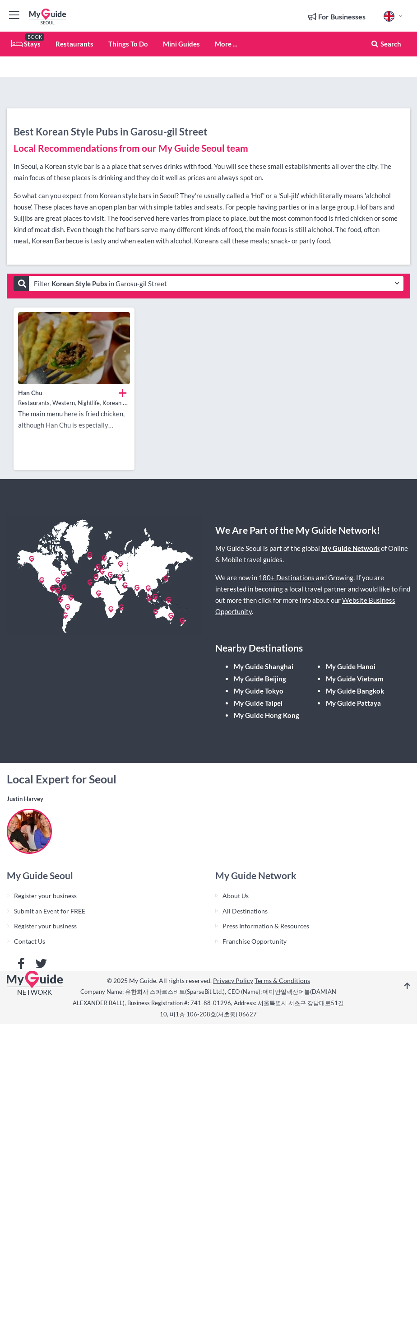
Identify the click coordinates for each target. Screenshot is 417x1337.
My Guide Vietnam (355, 679)
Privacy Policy (233, 980)
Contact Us (29, 941)
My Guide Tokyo (258, 691)
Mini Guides (181, 44)
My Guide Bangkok (355, 691)
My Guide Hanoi (350, 666)
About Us (235, 895)
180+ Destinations (287, 577)
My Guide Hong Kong (266, 715)
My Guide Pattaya (353, 703)
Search (386, 44)
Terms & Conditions (282, 980)
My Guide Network (350, 548)
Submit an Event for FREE (49, 911)
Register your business (45, 895)
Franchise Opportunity (254, 941)
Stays (26, 44)
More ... (226, 44)
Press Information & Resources (265, 926)
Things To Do (128, 44)
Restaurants (74, 44)
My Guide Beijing (260, 679)
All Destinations (245, 911)
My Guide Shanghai (263, 666)
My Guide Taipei (258, 703)
